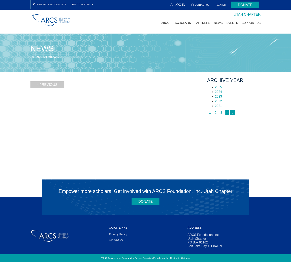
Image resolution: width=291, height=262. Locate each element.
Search (221, 5)
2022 (218, 101)
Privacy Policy (118, 234)
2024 (218, 91)
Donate (245, 5)
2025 (218, 87)
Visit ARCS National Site (51, 4)
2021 (218, 105)
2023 (218, 96)
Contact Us (202, 5)
